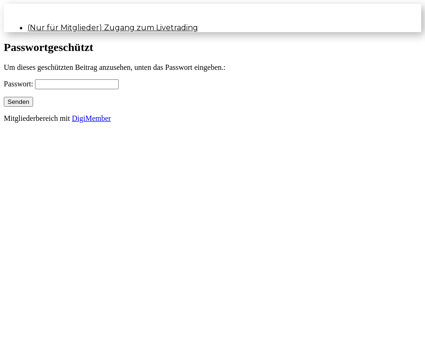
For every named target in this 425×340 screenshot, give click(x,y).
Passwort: (19, 84)
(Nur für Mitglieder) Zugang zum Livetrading (112, 27)
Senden (18, 101)
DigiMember (91, 118)
